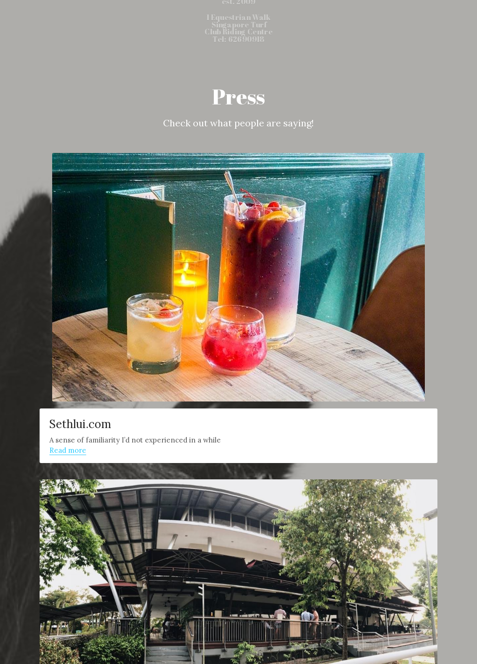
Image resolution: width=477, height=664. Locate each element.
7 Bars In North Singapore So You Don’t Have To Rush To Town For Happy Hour (311, 477)
